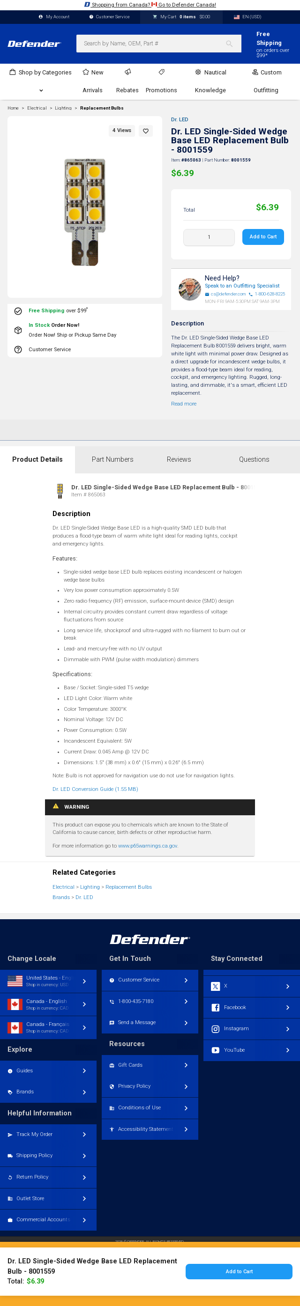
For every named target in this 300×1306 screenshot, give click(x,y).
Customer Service (109, 17)
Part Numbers (113, 460)
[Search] (233, 43)
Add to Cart (263, 237)
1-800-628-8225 (266, 294)
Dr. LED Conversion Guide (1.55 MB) (95, 789)
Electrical (63, 887)
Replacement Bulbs (102, 108)
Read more (183, 404)
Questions (254, 460)
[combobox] (158, 43)
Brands (61, 897)
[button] (146, 131)
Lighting (90, 887)
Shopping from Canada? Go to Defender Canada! (150, 4)
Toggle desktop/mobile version (150, 1274)
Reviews (179, 460)
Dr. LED (179, 120)
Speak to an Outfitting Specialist (242, 286)
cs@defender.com (225, 294)
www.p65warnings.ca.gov (147, 846)
